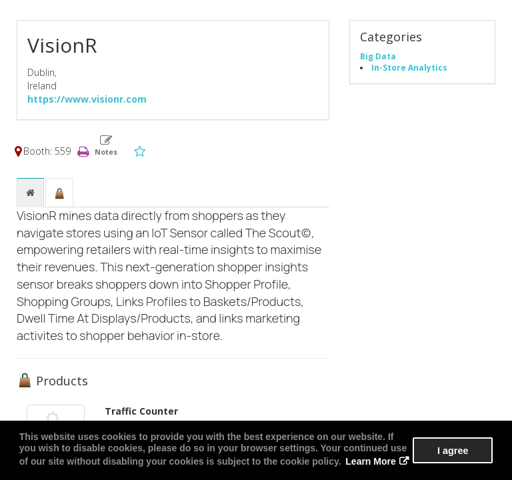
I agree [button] (452, 450)
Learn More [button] (370, 461)
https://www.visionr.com (87, 99)
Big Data (378, 56)
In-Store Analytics (409, 67)
